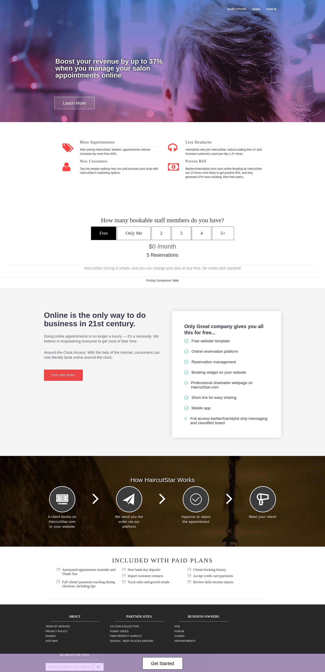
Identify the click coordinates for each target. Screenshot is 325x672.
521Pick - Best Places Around (127, 640)
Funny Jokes (115, 631)
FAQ (168, 626)
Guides (51, 636)
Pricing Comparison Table (162, 280)
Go (274, 628)
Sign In (271, 9)
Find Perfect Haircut (122, 636)
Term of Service (58, 626)
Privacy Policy (57, 631)
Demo (256, 9)
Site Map (52, 640)
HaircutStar (236, 9)
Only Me (134, 233)
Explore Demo (63, 375)
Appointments (176, 640)
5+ (222, 233)
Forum (171, 631)
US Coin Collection (120, 626)
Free (104, 233)
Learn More (74, 103)
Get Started (162, 663)
